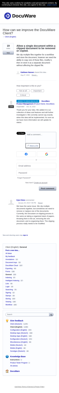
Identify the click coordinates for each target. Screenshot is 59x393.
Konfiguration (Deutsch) (19, 339)
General (23, 247)
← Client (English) (9, 37)
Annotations (10, 259)
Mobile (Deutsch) (16, 345)
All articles (14, 366)
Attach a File (34, 145)
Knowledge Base (18, 356)
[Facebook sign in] (26, 154)
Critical (25, 95)
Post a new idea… (13, 250)
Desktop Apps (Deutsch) (19, 333)
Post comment (47, 188)
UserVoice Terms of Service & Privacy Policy (29, 387)
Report (40, 203)
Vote (8, 53)
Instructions (15, 360)
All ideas (9, 253)
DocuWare (15, 371)
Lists (7, 284)
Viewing (8, 302)
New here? (36, 183)
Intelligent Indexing (12, 281)
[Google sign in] (46, 154)
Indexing (9, 278)
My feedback (10, 256)
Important (38, 91)
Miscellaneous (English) (19, 342)
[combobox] (28, 314)
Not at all (24, 91)
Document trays (11, 262)
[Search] (51, 314)
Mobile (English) (16, 348)
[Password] (36, 173)
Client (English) (12, 247)
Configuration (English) (18, 330)
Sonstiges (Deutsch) (17, 351)
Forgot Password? (24, 178)
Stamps (8, 296)
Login (7, 287)
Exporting (9, 268)
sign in (25, 235)
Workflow (9, 305)
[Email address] (36, 166)
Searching (9, 290)
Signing (8, 293)
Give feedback (16, 321)
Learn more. (52, 5)
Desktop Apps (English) (19, 336)
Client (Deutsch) (16, 324)
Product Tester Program (19, 363)
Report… (35, 75)
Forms (8, 271)
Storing (8, 299)
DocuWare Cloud (12, 265)
